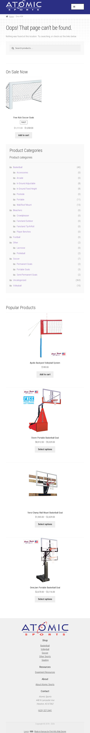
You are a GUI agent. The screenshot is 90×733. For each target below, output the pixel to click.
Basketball (17, 167)
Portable (20, 199)
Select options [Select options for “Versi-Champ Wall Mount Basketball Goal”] (45, 524)
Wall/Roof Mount (24, 205)
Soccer (16, 258)
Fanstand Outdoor (25, 221)
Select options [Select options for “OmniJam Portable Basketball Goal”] (45, 599)
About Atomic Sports (45, 684)
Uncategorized (19, 280)
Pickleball (21, 253)
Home (11, 16)
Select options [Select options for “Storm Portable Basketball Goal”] (45, 449)
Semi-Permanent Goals (27, 274)
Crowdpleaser (23, 215)
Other (15, 242)
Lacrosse (21, 248)
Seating (45, 660)
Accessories (22, 172)
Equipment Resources (45, 672)
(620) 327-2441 (45, 710)
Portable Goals (23, 269)
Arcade (20, 178)
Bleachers (17, 210)
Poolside (20, 194)
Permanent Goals (24, 264)
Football (16, 237)
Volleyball (17, 285)
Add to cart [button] (23, 135)
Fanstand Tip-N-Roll (25, 226)
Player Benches (24, 231)
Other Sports (45, 656)
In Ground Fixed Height (27, 188)
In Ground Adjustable (26, 183)
